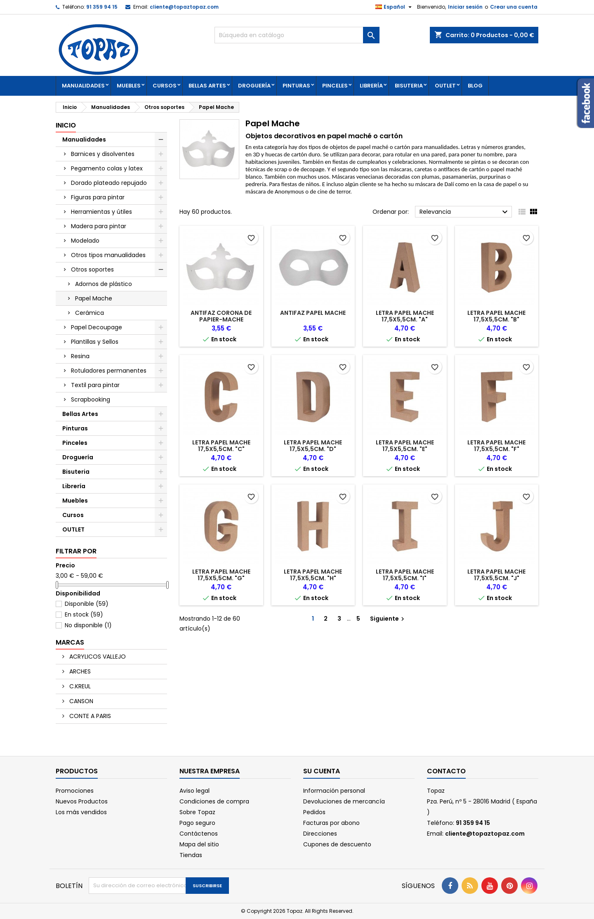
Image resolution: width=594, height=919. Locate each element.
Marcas (70, 642)
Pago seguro (197, 823)
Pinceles (335, 86)
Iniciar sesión (465, 6)
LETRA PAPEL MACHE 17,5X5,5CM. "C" (221, 445)
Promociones (75, 791)
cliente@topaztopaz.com (184, 6)
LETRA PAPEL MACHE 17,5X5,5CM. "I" (405, 574)
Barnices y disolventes (102, 154)
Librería (371, 86)
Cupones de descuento (337, 844)
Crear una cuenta (513, 6)
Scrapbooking (90, 399)
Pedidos (314, 812)
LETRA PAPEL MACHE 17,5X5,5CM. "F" (496, 445)
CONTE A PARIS (89, 716)
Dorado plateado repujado (109, 183)
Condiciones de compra (214, 801)
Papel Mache (93, 298)
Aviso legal (194, 791)
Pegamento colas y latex (107, 168)
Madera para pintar (98, 226)
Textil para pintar (95, 385)
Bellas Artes (207, 86)
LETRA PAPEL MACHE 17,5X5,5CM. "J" (496, 574)
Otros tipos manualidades (108, 255)
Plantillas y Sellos (94, 342)
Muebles (129, 86)
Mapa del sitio (199, 844)
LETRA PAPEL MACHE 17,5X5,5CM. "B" (496, 316)
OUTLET (445, 86)
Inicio (66, 125)
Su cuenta (321, 771)
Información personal (334, 791)
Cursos (165, 86)
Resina (80, 356)
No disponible (88, 625)
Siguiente (388, 618)
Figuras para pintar (98, 197)
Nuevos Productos (82, 801)
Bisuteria (409, 86)
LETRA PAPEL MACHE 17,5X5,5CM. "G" (221, 574)
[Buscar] (297, 35)
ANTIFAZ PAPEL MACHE (313, 313)
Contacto (446, 771)
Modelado (85, 240)
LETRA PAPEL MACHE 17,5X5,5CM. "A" (405, 316)
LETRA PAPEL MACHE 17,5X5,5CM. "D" (313, 445)
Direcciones (320, 833)
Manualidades (83, 86)
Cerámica (89, 313)
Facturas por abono (331, 823)
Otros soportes (92, 269)
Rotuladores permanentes (108, 370)
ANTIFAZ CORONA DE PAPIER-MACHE (221, 316)
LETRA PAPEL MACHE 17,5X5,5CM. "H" (313, 574)
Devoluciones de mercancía (344, 801)
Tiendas (190, 855)
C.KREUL (79, 686)
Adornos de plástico (103, 284)
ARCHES (79, 671)
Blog (475, 86)
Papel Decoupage (96, 327)
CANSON (80, 701)
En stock (84, 614)
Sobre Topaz (197, 812)
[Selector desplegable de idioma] (394, 7)
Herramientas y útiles (101, 212)
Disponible (86, 604)
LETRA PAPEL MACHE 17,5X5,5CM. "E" (405, 445)
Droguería (254, 86)
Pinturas (296, 86)
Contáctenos (198, 833)
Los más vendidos (81, 812)
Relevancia (465, 212)
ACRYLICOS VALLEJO (97, 656)
